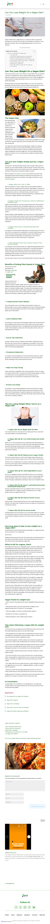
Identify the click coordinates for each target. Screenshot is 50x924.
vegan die (18, 74)
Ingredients (27, 915)
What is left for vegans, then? (17, 62)
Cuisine (13, 915)
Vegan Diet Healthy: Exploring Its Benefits (18, 711)
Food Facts (34, 915)
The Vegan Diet (14, 55)
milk (14, 140)
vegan (31, 77)
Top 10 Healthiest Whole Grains (13, 727)
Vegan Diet (42, 915)
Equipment (19, 915)
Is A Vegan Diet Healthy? (11, 734)
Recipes (7, 915)
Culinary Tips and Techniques (12, 729)
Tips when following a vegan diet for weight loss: (21, 65)
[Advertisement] (25, 872)
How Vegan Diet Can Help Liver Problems (18, 697)
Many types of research (20, 174)
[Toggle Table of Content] (33, 52)
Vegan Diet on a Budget (13, 704)
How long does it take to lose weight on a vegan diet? (23, 61)
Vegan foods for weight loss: (17, 63)
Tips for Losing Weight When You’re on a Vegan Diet (22, 59)
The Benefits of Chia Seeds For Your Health (16, 732)
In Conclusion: (14, 66)
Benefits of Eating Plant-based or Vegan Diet (21, 58)
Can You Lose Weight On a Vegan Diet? (17, 53)
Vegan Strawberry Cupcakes (12, 723)
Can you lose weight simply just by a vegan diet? (21, 56)
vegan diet (33, 84)
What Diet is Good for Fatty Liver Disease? (18, 708)
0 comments (8, 15)
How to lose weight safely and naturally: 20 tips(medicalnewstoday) (23, 738)
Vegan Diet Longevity (12, 700)
